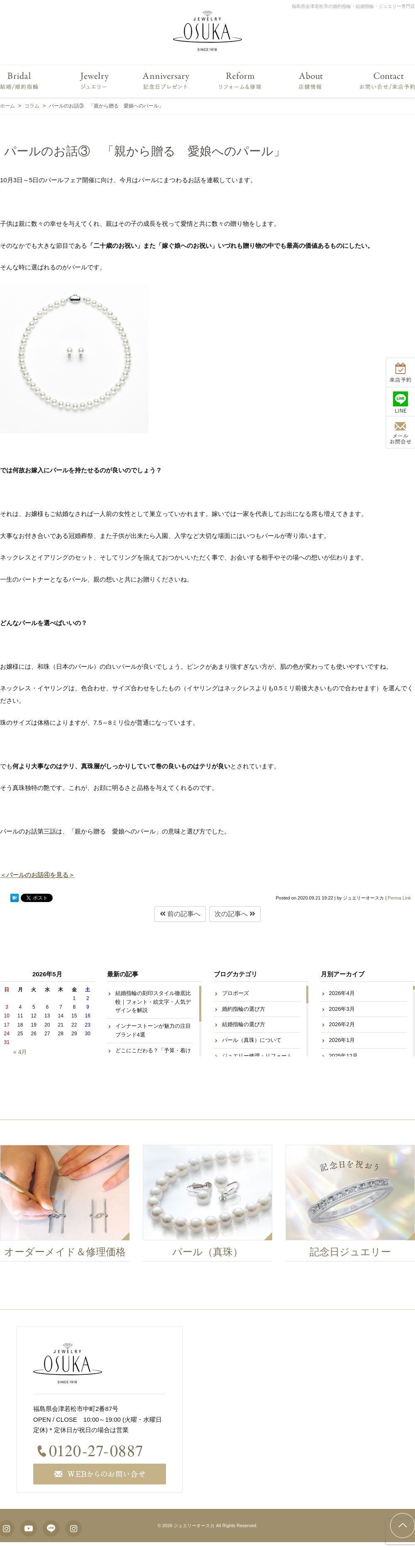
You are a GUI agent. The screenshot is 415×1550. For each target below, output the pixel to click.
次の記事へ (235, 913)
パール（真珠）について (251, 1040)
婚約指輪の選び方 (243, 1009)
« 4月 (20, 1052)
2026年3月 (342, 1009)
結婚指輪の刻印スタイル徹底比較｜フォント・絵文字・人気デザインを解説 (153, 1002)
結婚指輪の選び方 (243, 1024)
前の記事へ (180, 913)
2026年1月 (342, 1040)
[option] (208, 1205)
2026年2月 (342, 1024)
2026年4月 (342, 993)
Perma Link (399, 897)
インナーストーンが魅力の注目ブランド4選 (153, 1030)
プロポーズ (235, 993)
